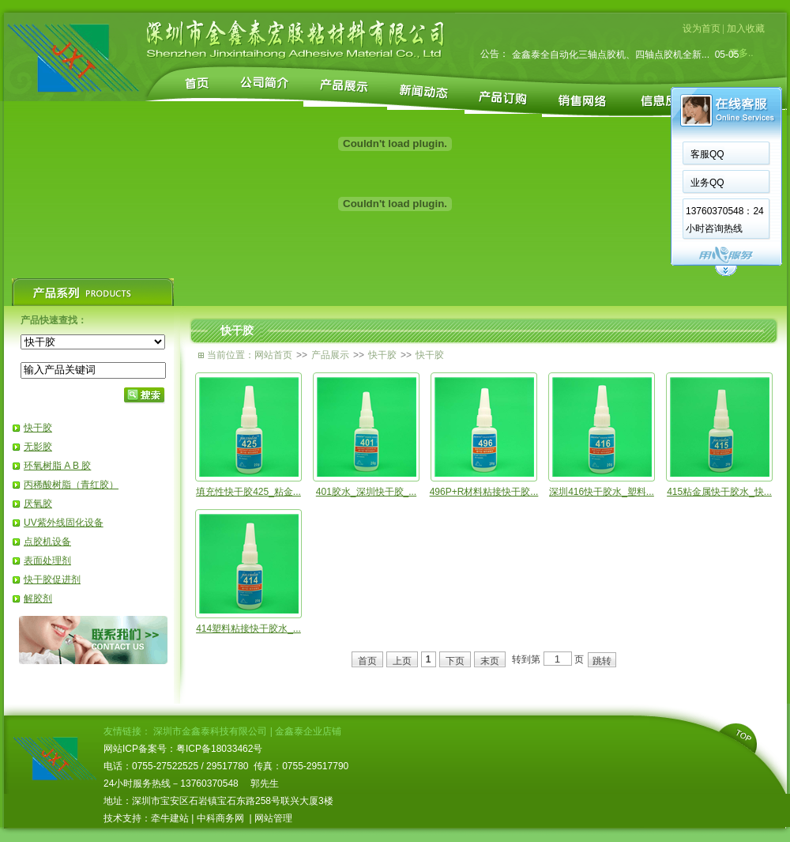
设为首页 (701, 28)
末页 (489, 660)
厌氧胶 (38, 503)
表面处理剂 (47, 560)
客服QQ (524, 154)
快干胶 (38, 427)
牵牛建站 (170, 818)
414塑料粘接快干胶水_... (248, 628)
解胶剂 (38, 598)
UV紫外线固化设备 (63, 522)
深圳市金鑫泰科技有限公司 (210, 731)
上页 (402, 660)
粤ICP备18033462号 (219, 748)
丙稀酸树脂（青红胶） (71, 484)
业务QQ (524, 182)
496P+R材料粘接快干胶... (484, 491)
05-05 (724, 57)
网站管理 (273, 818)
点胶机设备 (47, 541)
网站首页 (273, 355)
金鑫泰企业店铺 (308, 731)
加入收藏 (746, 28)
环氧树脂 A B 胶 (57, 465)
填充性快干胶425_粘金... (248, 491)
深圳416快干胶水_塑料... (601, 491)
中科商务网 (220, 818)
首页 (367, 660)
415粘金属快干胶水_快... (719, 491)
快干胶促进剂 (52, 579)
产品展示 (330, 355)
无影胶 (38, 446)
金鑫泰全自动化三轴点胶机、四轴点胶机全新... (610, 57)
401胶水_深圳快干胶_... (366, 491)
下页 (455, 660)
